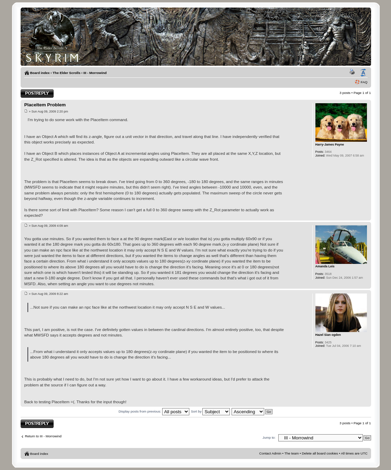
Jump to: (269, 437)
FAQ (364, 82)
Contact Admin (270, 453)
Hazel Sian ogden (328, 335)
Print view (353, 73)
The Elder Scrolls (66, 73)
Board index (39, 73)
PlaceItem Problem (45, 104)
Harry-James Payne (329, 144)
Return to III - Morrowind (43, 436)
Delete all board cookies (320, 453)
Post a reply (37, 93)
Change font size (363, 73)
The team (291, 453)
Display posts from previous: (154, 411)
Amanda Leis (325, 266)
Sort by (210, 411)
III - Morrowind (95, 73)
